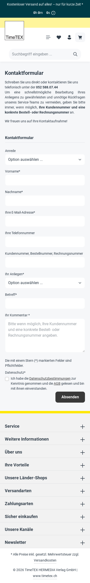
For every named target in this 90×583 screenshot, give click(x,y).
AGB (57, 383)
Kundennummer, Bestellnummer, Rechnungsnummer (44, 253)
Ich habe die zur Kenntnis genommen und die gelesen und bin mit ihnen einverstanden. (47, 383)
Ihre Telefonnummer (20, 233)
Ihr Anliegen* (14, 274)
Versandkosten (45, 560)
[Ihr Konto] (69, 37)
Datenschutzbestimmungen (50, 378)
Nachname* (14, 192)
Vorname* (12, 171)
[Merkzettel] (59, 37)
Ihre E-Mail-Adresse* (20, 212)
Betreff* (11, 295)
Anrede (10, 151)
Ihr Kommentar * (17, 315)
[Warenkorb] (80, 37)
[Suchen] (75, 54)
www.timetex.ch (45, 576)
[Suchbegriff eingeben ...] (39, 54)
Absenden (70, 397)
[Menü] (48, 37)
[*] (53, 13)
